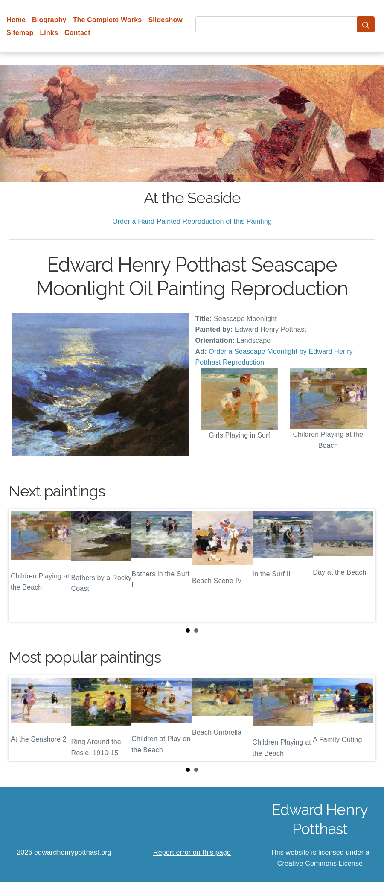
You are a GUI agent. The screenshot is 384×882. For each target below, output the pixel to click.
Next (362, 565)
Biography (49, 19)
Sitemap (19, 32)
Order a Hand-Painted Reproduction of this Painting (192, 221)
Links (49, 32)
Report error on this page (192, 852)
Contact (77, 32)
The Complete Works (107, 19)
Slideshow (165, 19)
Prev (22, 565)
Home (16, 19)
